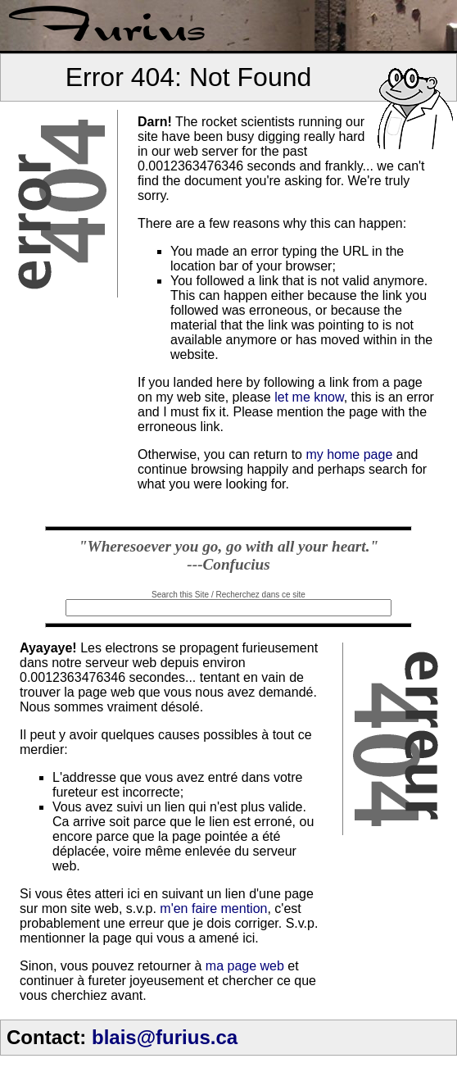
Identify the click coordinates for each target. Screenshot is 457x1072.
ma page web (245, 966)
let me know (308, 397)
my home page (348, 454)
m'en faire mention (213, 908)
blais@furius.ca (165, 1037)
